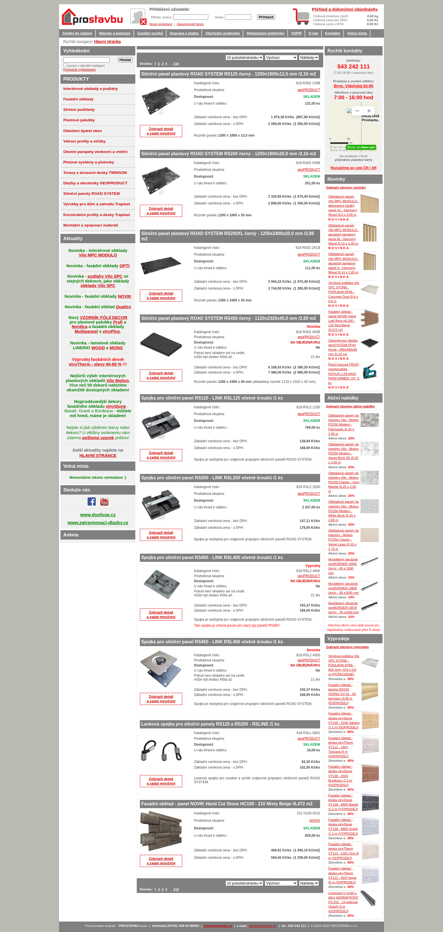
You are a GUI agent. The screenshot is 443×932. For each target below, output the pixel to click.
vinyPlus (111, 331)
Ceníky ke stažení (77, 33)
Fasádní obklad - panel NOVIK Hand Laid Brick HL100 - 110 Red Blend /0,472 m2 (342, 321)
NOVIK (314, 821)
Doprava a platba (184, 33)
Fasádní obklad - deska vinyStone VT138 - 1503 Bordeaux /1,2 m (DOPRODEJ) (340, 776)
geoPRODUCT (308, 90)
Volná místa (357, 33)
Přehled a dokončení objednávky (345, 9)
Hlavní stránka (107, 41)
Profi (118, 322)
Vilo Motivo (118, 380)
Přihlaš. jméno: (162, 17)
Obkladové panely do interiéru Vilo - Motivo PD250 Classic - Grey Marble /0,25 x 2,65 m (344, 482)
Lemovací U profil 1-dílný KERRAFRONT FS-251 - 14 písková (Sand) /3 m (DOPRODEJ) (343, 902)
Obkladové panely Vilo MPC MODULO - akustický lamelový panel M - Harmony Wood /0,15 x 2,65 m (343, 234)
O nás (313, 33)
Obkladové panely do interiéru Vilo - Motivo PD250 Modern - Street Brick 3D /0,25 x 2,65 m (343, 453)
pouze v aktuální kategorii (86, 65)
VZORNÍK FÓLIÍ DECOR (103, 317)
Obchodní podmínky (222, 33)
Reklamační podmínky (266, 33)
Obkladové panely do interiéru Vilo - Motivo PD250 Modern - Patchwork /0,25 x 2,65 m (343, 424)
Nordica (80, 326)
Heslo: (220, 17)
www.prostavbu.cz (218, 925)
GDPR (296, 33)
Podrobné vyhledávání (79, 69)
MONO (116, 347)
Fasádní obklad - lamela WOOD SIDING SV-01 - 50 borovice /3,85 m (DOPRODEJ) (342, 694)
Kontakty (332, 33)
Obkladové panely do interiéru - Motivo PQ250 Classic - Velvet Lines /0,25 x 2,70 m (343, 540)
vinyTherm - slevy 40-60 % (95, 364)
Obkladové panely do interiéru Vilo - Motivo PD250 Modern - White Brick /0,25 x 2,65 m (343, 511)
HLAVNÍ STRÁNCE (97, 455)
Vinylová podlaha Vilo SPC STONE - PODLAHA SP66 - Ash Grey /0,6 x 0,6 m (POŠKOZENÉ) (343, 665)
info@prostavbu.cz (262, 925)
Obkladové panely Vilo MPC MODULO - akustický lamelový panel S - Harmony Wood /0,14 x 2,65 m (343, 263)
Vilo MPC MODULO (98, 255)
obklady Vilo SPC (98, 285)
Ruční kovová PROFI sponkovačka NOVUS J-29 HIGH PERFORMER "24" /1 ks (344, 374)
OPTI (124, 265)
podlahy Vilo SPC (105, 276)
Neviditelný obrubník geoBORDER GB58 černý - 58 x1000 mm (343, 588)
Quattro (123, 306)
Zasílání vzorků (150, 33)
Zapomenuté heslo (190, 24)
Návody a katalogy (115, 33)
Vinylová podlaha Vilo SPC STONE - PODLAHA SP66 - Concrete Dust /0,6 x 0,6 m (343, 292)
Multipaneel (86, 331)
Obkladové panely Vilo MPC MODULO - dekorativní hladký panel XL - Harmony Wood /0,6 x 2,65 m (343, 206)
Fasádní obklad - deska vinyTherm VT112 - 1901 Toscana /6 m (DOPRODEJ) (340, 747)
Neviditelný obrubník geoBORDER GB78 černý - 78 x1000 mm (343, 607)
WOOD (98, 347)
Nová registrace (160, 24)
